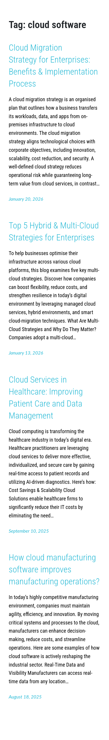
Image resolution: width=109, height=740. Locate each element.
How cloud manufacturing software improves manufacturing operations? (54, 569)
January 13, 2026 (26, 352)
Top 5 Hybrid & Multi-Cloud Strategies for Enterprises (54, 231)
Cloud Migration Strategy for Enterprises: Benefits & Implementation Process (53, 65)
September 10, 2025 (29, 531)
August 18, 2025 (25, 696)
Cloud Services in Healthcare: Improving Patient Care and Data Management (46, 397)
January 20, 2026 (26, 199)
